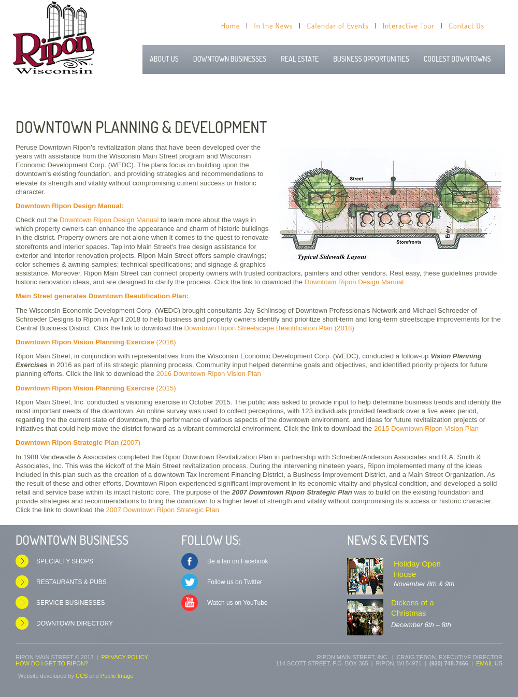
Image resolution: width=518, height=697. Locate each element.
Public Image (117, 676)
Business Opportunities (371, 58)
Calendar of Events (338, 25)
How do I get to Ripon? (52, 663)
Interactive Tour (409, 25)
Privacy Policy (124, 657)
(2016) (96, 342)
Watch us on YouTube (237, 602)
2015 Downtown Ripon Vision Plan (426, 428)
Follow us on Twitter (234, 582)
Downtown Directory (74, 623)
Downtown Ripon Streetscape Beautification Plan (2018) (269, 328)
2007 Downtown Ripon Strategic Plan (162, 510)
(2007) (78, 442)
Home (230, 25)
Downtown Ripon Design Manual (109, 220)
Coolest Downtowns (457, 58)
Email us (489, 663)
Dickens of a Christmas (412, 607)
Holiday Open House (417, 568)
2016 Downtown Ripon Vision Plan (208, 373)
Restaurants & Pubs (71, 582)
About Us (164, 58)
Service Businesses (70, 602)
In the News (273, 25)
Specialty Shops (64, 561)
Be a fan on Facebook (237, 561)
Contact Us (466, 25)
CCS (82, 676)
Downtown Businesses (229, 58)
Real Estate (300, 58)
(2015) (96, 388)
